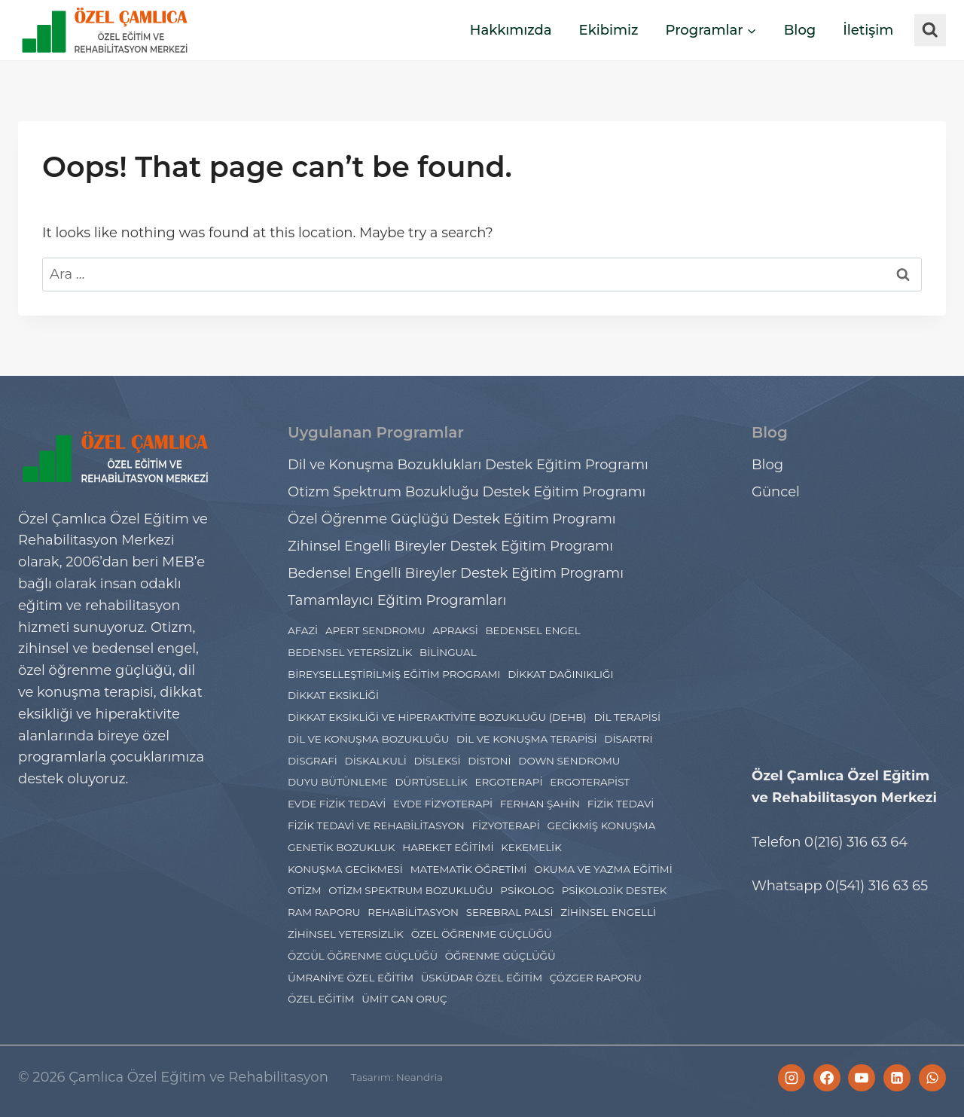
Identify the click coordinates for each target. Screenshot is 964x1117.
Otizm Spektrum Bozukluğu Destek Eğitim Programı (466, 492)
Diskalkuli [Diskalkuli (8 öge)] (376, 761)
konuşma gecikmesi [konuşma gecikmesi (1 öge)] (345, 869)
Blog (800, 30)
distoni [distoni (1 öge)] (489, 761)
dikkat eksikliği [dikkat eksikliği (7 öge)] (333, 695)
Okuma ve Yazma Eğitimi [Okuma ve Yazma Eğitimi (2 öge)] (603, 869)
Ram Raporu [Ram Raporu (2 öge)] (324, 912)
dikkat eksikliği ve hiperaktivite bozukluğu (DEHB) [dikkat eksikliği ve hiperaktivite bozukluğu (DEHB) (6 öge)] (437, 717)
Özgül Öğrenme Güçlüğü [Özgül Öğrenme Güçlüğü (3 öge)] (363, 956)
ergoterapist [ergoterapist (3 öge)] (590, 782)
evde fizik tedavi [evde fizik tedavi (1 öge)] (337, 804)
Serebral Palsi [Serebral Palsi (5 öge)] (510, 912)
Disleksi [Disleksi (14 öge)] (437, 761)
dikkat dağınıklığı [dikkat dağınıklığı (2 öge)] (560, 674)
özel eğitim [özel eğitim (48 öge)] (321, 999)
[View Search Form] (930, 30)
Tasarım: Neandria (400, 1077)
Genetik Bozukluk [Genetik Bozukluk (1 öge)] (341, 847)
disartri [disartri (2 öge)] (628, 739)
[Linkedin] (897, 1077)
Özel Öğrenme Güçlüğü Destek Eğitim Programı (452, 519)
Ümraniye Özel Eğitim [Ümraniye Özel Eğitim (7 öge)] (350, 978)
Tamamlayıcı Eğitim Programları (397, 600)
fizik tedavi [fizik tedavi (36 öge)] (620, 804)
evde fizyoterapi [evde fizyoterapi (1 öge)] (443, 804)
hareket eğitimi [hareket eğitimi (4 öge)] (447, 847)
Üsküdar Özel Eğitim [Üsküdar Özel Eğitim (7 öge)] (481, 978)
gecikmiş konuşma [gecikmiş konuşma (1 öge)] (601, 825)
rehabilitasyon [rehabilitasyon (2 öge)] (413, 912)
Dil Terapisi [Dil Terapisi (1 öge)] (626, 717)
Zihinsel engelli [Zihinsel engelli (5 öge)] (608, 912)
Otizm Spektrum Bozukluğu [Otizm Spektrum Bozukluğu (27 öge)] (410, 890)
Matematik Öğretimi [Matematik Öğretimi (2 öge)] (468, 869)
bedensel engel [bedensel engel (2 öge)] (532, 630)
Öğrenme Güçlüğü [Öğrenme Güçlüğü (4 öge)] (500, 956)
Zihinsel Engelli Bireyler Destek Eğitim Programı (450, 546)
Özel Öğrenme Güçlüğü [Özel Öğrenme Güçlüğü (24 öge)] (481, 934)
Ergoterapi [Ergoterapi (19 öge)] (508, 782)
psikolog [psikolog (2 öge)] (527, 890)
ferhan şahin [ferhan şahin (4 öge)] (540, 804)
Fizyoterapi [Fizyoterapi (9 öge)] (505, 825)
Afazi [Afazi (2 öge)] (303, 630)
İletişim (868, 30)
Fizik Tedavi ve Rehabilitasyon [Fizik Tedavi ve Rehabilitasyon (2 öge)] (376, 825)
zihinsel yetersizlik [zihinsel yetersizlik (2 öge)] (346, 934)
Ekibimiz (609, 30)
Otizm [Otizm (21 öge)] (305, 890)
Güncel (776, 492)
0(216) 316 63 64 (856, 842)
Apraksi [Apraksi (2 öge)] (455, 630)
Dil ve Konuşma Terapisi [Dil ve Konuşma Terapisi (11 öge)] (526, 739)
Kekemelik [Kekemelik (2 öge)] (531, 847)
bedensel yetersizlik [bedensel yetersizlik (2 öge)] (350, 652)
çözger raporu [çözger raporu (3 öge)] (596, 978)
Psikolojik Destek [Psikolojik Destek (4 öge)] (614, 890)
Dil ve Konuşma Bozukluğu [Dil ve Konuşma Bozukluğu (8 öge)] (368, 739)
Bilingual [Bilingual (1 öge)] (448, 652)
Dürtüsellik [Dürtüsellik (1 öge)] (431, 782)
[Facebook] (826, 1077)
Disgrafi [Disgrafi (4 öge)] (312, 761)
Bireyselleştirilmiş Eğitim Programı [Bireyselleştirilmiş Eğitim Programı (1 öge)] (394, 674)
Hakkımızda (511, 30)
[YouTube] (861, 1077)
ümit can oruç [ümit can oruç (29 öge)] (404, 999)
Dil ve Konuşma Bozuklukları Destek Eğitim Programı (468, 464)
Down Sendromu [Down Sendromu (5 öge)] (569, 761)
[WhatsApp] (932, 1077)
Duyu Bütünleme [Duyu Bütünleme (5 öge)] (338, 782)
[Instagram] (791, 1077)
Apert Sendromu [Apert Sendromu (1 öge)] (375, 630)
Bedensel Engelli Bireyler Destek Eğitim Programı (456, 573)
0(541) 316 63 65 (876, 885)
